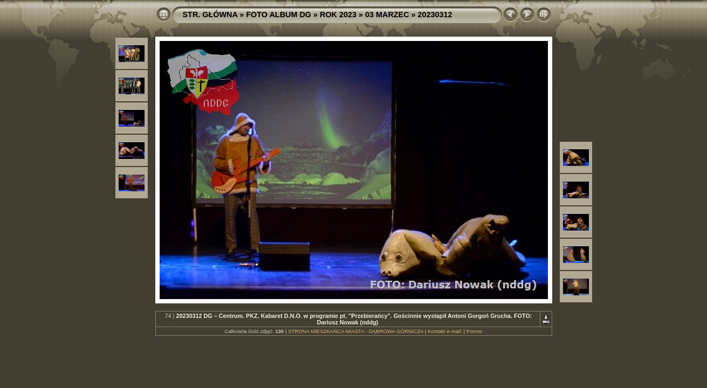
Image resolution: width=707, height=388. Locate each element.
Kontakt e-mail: (445, 331)
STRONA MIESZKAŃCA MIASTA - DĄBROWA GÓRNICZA (355, 331)
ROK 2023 (338, 14)
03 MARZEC (387, 14)
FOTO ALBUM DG (278, 14)
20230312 (435, 14)
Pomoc (474, 331)
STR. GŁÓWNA (210, 14)
